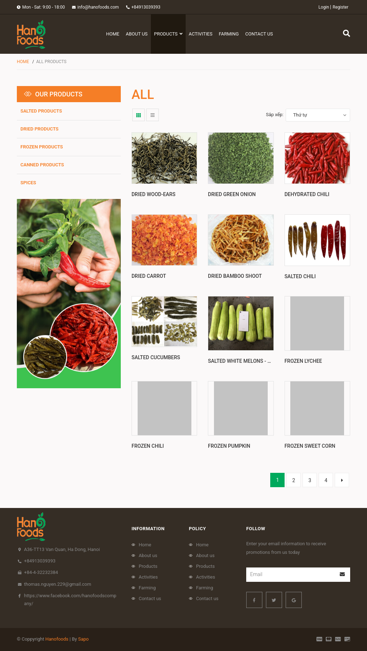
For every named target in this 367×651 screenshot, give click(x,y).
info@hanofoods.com (98, 7)
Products (148, 566)
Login (323, 7)
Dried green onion (232, 194)
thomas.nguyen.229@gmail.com (57, 584)
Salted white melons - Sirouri (247, 361)
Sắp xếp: (274, 114)
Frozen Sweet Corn (310, 446)
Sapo (83, 639)
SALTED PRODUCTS (41, 111)
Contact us (150, 598)
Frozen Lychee (303, 361)
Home (145, 544)
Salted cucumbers (156, 361)
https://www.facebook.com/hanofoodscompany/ (70, 599)
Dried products (39, 129)
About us (148, 555)
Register (340, 7)
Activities (148, 577)
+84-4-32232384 (41, 572)
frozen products (41, 146)
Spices (28, 182)
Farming (147, 587)
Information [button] (148, 528)
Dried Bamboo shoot (235, 276)
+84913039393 (146, 7)
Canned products (42, 164)
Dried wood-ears (153, 194)
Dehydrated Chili (307, 194)
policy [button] (197, 528)
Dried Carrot (149, 276)
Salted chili (300, 276)
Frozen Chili (148, 446)
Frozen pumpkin (229, 446)
